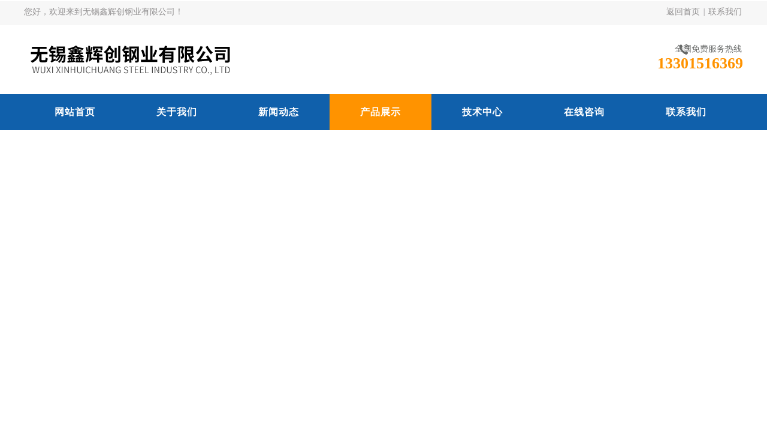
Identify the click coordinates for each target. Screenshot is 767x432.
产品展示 (380, 112)
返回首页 (683, 11)
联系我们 (725, 11)
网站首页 (75, 112)
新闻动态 (278, 112)
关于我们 (176, 112)
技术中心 (482, 112)
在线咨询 (584, 112)
